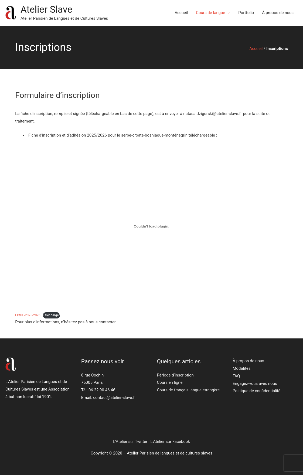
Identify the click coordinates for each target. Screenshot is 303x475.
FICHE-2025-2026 (27, 315)
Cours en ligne (170, 382)
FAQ (236, 376)
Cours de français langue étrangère (188, 390)
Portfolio (246, 12)
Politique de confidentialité (256, 390)
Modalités (241, 368)
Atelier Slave (46, 9)
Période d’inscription (175, 375)
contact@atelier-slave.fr (114, 397)
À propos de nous (278, 12)
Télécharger (51, 315)
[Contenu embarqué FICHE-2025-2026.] (151, 226)
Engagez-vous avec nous (255, 383)
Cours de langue (210, 12)
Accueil (181, 12)
